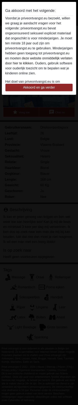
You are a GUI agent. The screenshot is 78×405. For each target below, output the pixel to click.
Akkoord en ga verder (39, 87)
